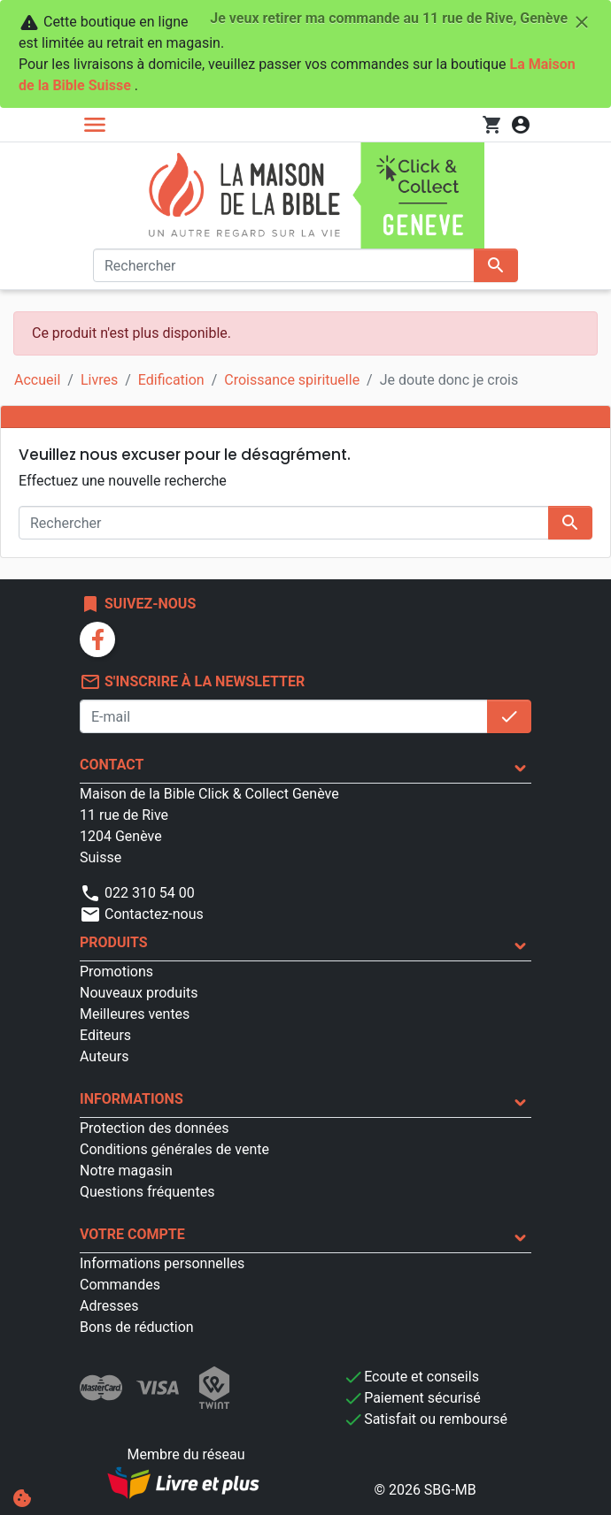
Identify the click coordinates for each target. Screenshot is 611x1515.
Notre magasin (126, 1170)
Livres (99, 379)
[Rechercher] (284, 265)
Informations (131, 1098)
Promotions (116, 971)
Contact (111, 764)
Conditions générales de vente (174, 1149)
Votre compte (132, 1234)
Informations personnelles (162, 1263)
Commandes (120, 1284)
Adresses (109, 1305)
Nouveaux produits (139, 992)
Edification (171, 379)
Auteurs (104, 1056)
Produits (114, 942)
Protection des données (154, 1128)
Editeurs (105, 1035)
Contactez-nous (142, 914)
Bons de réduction (137, 1327)
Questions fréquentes (147, 1191)
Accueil (37, 379)
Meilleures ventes (134, 1014)
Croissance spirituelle (292, 379)
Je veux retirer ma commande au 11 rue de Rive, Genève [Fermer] (401, 22)
